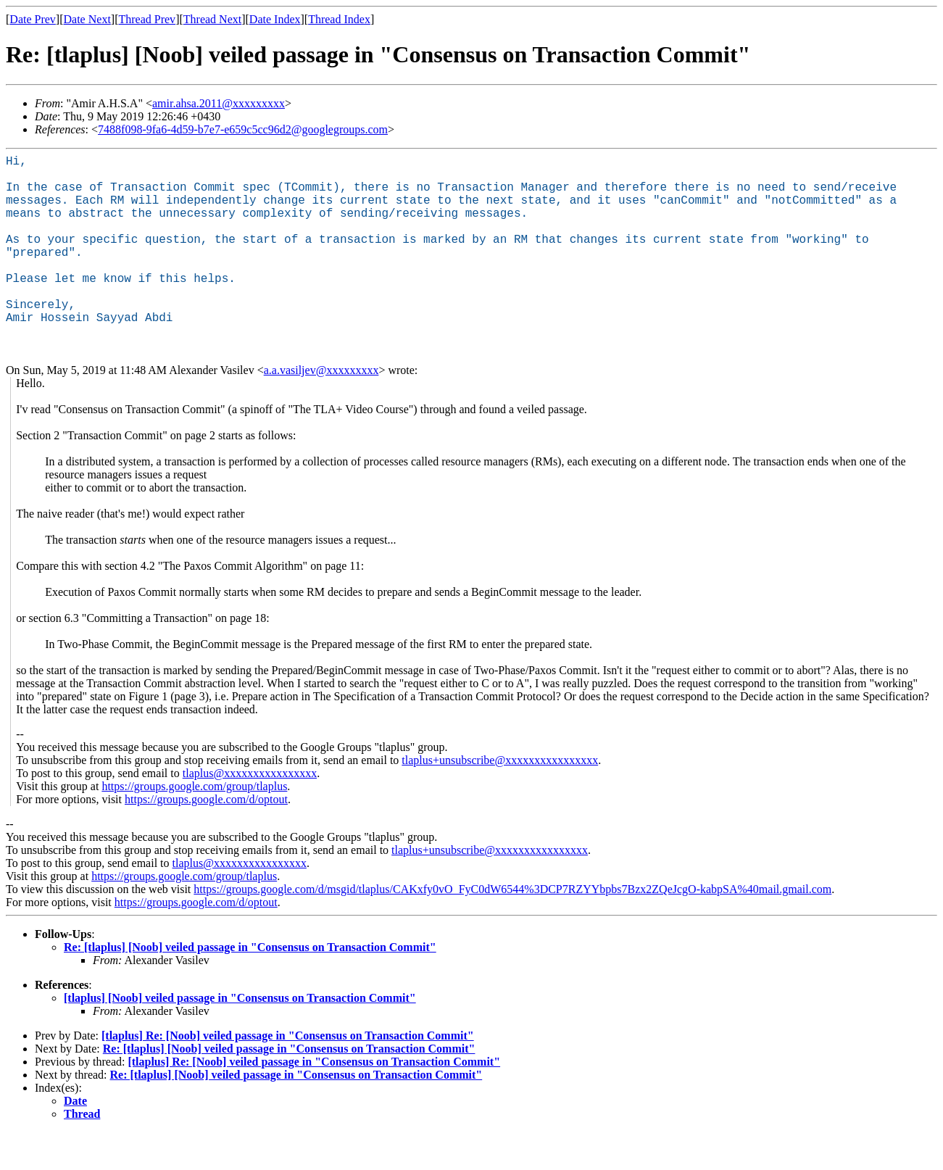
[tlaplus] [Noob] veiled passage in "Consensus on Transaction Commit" (240, 1035)
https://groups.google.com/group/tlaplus (194, 824)
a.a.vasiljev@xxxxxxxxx (321, 408)
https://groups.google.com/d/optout (206, 837)
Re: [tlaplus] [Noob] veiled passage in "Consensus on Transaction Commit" (250, 985)
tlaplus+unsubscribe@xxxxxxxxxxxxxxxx (500, 798)
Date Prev (32, 19)
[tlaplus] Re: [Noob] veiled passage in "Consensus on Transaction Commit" (287, 1073)
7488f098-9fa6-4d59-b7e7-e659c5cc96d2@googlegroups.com (243, 129)
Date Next (87, 19)
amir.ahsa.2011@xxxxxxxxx (218, 103)
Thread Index (339, 19)
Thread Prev (146, 19)
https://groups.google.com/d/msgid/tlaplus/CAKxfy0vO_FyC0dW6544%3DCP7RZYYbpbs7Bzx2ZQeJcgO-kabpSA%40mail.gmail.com (512, 927)
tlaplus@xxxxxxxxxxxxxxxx (250, 811)
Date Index (275, 19)
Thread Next (212, 19)
